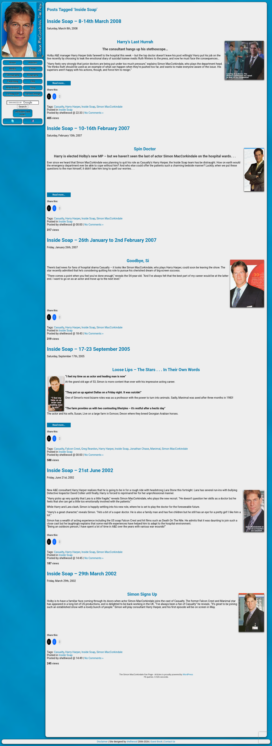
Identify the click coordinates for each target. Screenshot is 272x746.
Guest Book (156, 741)
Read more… (58, 83)
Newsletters (12, 87)
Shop (33, 87)
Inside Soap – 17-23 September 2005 (88, 349)
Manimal (155, 448)
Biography (32, 75)
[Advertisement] (156, 709)
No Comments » (93, 112)
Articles (32, 62)
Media (12, 68)
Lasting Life (12, 93)
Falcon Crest (72, 448)
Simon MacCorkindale (110, 106)
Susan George (32, 93)
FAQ (32, 81)
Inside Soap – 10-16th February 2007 (88, 128)
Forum (32, 68)
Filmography (13, 75)
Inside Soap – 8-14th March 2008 (84, 21)
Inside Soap (88, 106)
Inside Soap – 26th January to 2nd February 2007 (101, 240)
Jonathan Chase (139, 448)
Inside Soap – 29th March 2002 (82, 573)
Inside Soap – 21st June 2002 (80, 470)
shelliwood (131, 741)
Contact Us (169, 741)
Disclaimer (102, 741)
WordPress (188, 674)
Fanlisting (12, 81)
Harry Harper (72, 106)
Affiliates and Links (22, 113)
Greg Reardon (89, 448)
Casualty (59, 106)
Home (12, 62)
